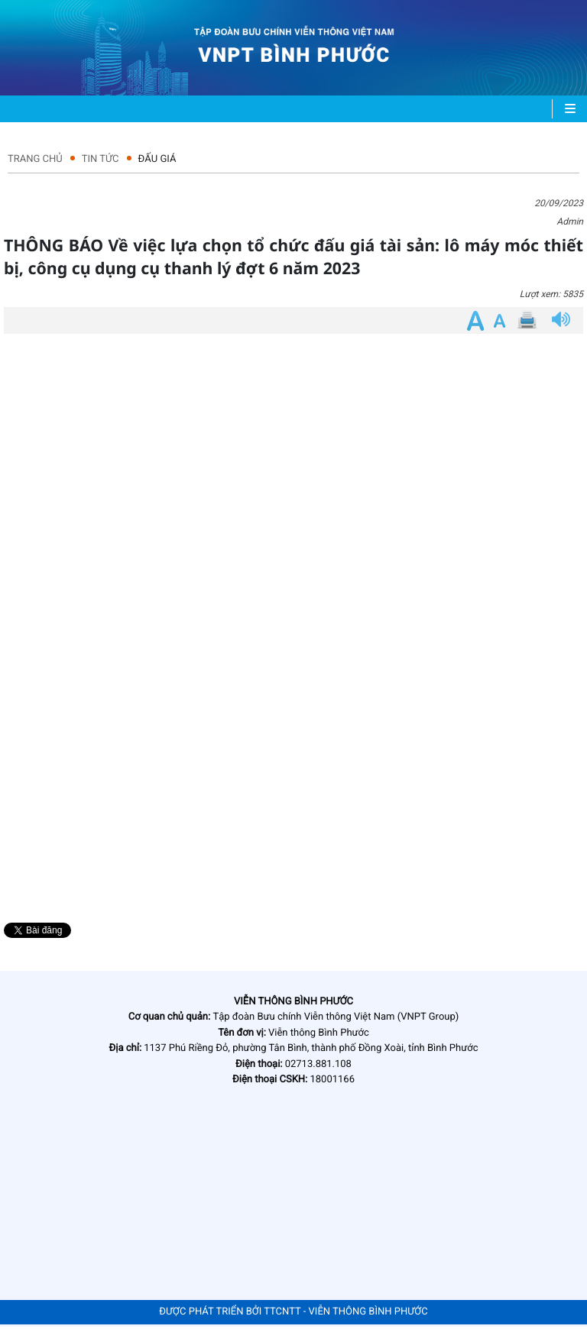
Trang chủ (35, 159)
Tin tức (100, 159)
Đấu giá (157, 159)
